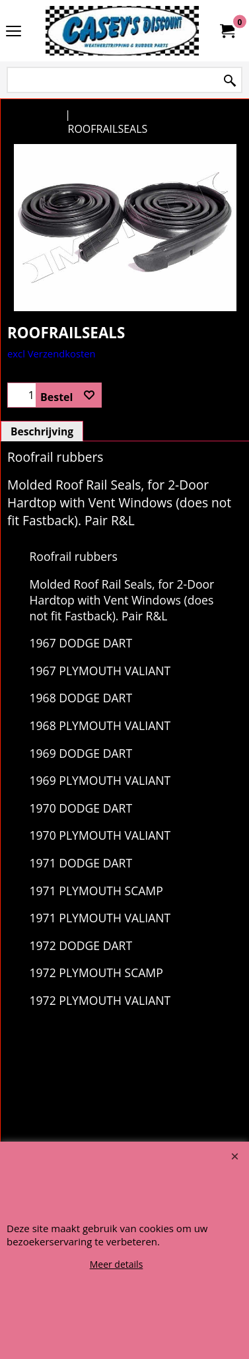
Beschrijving (42, 581)
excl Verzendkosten (51, 503)
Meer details (116, 1264)
